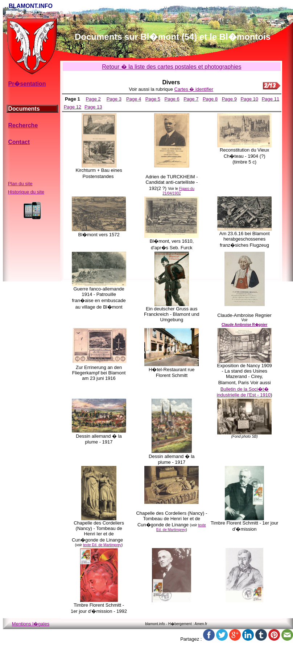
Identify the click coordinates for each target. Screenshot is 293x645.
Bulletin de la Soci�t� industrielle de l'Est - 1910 (244, 392)
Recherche (23, 125)
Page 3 (114, 99)
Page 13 (93, 107)
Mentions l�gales (30, 624)
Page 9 (229, 99)
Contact (19, 142)
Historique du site (26, 192)
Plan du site (20, 183)
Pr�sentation (27, 84)
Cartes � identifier (194, 89)
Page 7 (190, 99)
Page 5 (152, 99)
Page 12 (72, 107)
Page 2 (93, 99)
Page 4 (133, 99)
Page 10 (249, 99)
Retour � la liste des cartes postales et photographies (171, 67)
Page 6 (171, 99)
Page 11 (270, 99)
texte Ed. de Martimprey (102, 545)
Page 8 (210, 99)
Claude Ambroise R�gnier (244, 325)
